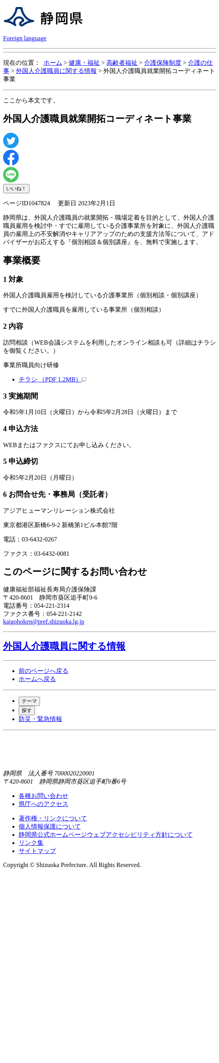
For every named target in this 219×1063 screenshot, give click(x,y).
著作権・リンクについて (53, 818)
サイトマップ (37, 851)
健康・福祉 (84, 62)
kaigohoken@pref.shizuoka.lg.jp (43, 621)
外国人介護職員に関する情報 (56, 71)
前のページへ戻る (43, 671)
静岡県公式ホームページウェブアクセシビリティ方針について (106, 834)
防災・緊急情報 (40, 719)
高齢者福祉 (121, 62)
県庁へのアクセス (43, 804)
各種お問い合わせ (43, 795)
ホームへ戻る (37, 679)
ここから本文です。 (31, 100)
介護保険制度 (162, 62)
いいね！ (16, 188)
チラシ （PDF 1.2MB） (52, 379)
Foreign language (25, 38)
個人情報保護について (50, 826)
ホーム (52, 62)
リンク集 (31, 842)
